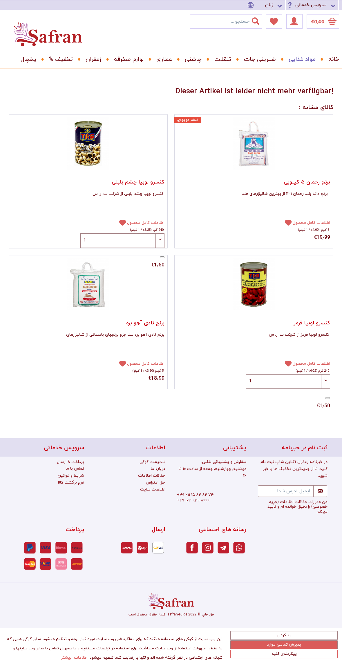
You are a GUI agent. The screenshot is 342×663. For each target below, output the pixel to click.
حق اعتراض (155, 482)
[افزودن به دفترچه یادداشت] (120, 222)
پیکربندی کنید (284, 654)
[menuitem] (266, 5)
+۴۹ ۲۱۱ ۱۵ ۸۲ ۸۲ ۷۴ (195, 495)
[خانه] (329, 59)
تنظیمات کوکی (152, 462)
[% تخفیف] (59, 59)
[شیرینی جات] (258, 59)
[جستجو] (259, 20)
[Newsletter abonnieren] (320, 491)
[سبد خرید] (323, 21)
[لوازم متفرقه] (127, 59)
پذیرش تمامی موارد (284, 644)
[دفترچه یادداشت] (274, 21)
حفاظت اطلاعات (151, 475)
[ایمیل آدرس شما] (286, 491)
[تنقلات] (221, 59)
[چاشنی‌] (191, 59)
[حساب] (294, 21)
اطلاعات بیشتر (74, 657)
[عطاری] (162, 59)
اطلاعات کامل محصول (145, 223)
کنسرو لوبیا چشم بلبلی (138, 182)
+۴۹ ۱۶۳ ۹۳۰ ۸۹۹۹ (193, 500)
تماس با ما (75, 468)
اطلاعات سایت (152, 489)
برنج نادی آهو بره (145, 323)
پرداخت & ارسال (70, 462)
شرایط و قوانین (71, 475)
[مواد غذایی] (300, 59)
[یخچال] (26, 59)
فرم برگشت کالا (71, 482)
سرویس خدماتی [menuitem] (311, 5)
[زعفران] (91, 59)
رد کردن (284, 635)
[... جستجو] (226, 21)
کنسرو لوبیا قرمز (312, 323)
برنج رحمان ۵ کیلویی (307, 182)
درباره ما (158, 468)
